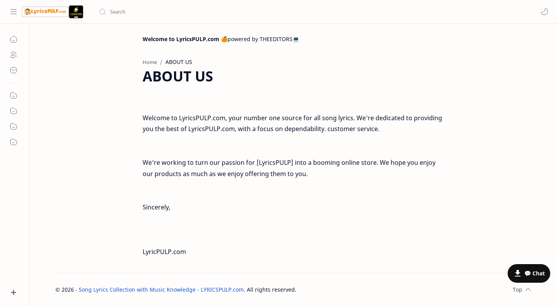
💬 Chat (534, 273)
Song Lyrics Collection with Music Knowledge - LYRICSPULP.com (161, 289)
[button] (544, 11)
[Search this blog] (161, 11)
